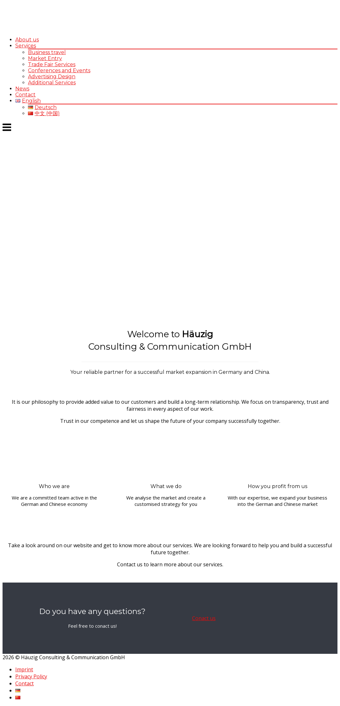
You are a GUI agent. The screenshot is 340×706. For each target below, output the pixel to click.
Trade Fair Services (51, 64)
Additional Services (52, 83)
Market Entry (45, 58)
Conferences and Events (59, 70)
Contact (25, 95)
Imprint (24, 669)
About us (27, 40)
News (22, 89)
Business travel (47, 52)
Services (25, 46)
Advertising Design (51, 76)
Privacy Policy (31, 676)
